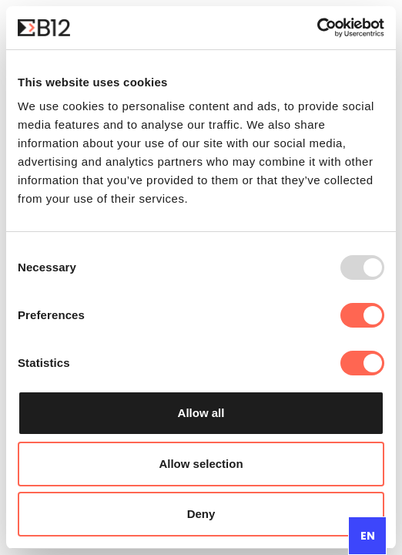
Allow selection (201, 463)
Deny (201, 513)
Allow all (201, 412)
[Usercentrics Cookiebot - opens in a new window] (317, 28)
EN (367, 535)
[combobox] (367, 535)
